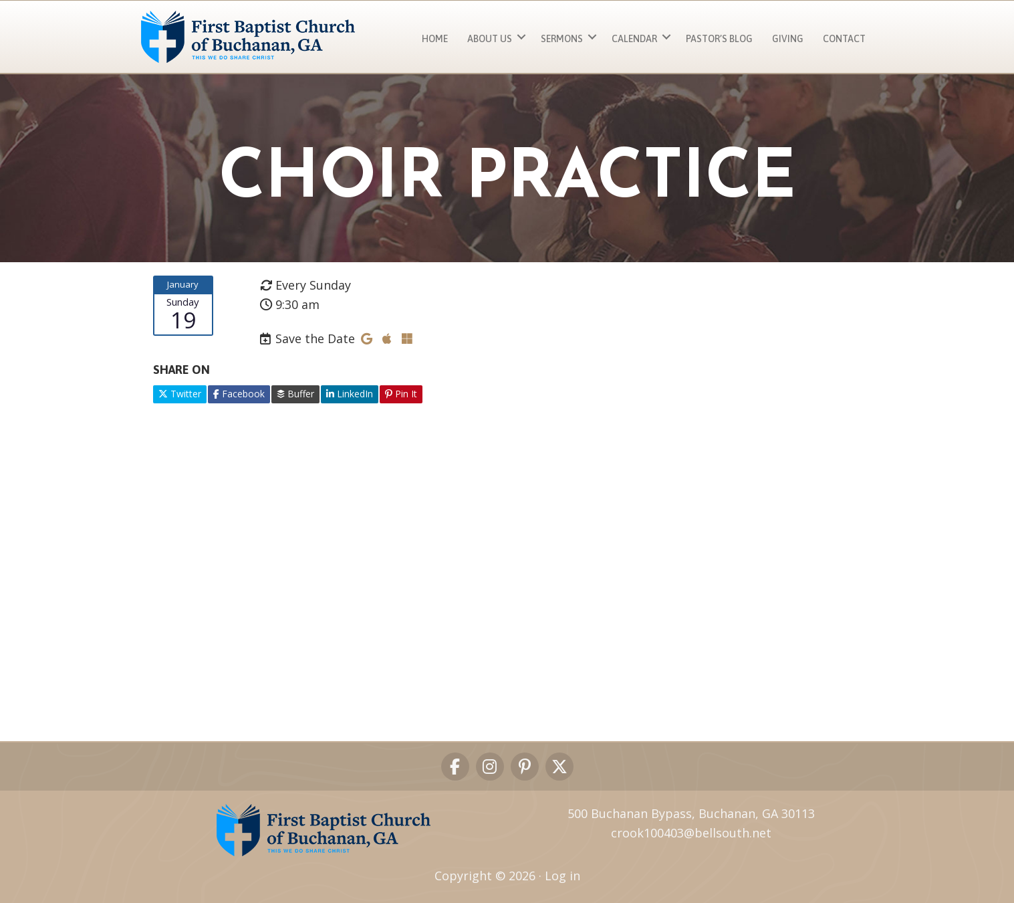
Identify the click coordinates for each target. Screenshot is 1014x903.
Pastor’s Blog (719, 38)
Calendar (634, 38)
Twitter (179, 393)
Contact (844, 38)
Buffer (295, 393)
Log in (562, 876)
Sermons (562, 38)
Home (435, 38)
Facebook (239, 393)
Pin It (401, 393)
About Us (489, 38)
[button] (521, 37)
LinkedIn (349, 393)
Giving (787, 38)
